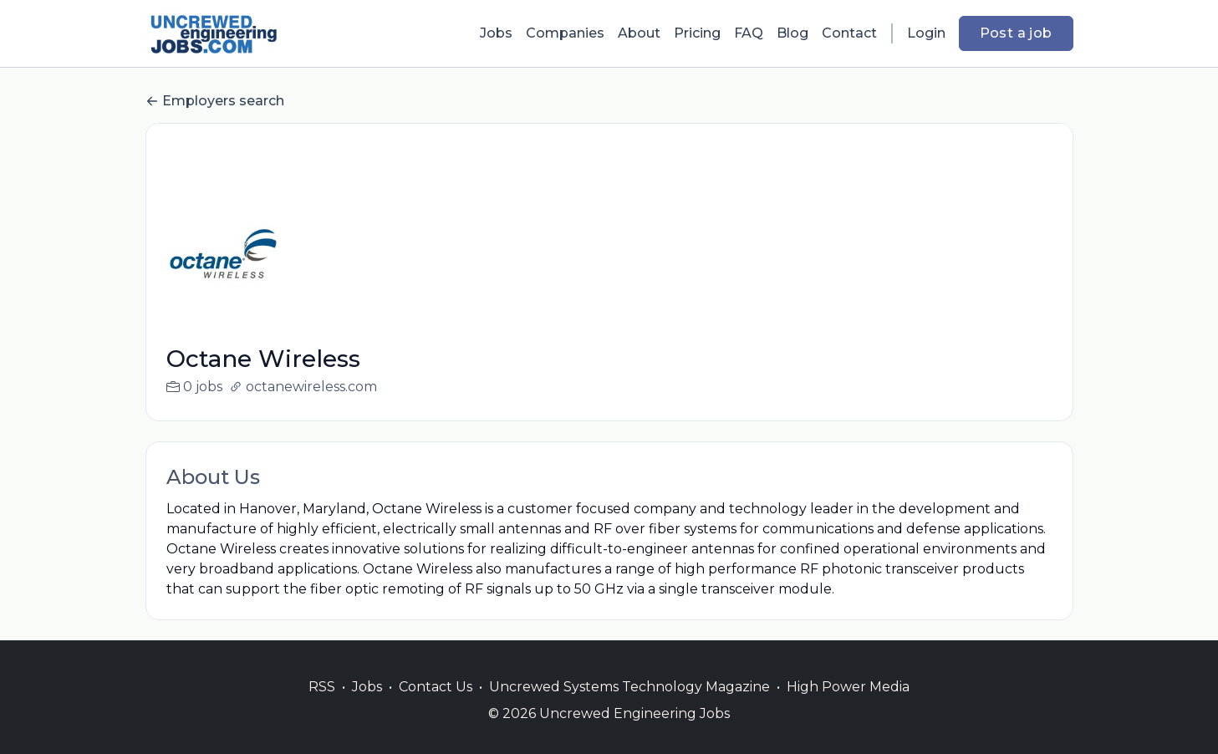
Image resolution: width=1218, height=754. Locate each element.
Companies (565, 33)
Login (926, 33)
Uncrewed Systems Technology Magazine (629, 707)
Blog (792, 33)
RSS (321, 707)
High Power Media (848, 707)
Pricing (697, 33)
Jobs (496, 33)
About (639, 33)
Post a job (1016, 33)
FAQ (748, 33)
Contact (849, 33)
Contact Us (435, 707)
